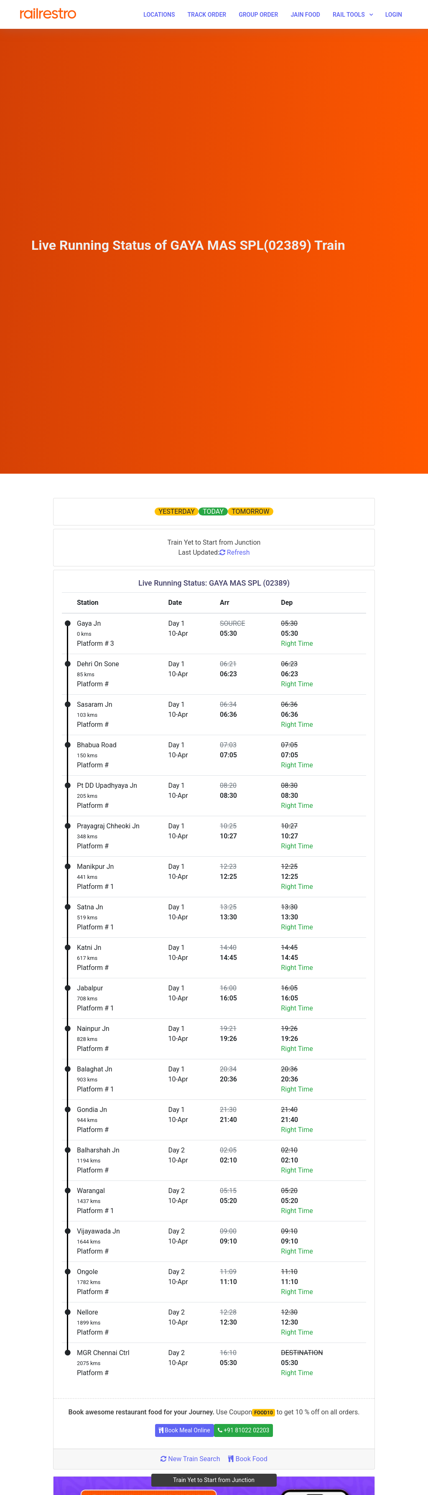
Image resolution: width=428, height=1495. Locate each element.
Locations (159, 14)
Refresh (234, 552)
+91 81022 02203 (244, 1430)
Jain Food (305, 14)
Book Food (247, 1459)
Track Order (206, 14)
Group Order (258, 14)
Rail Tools (349, 14)
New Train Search (190, 1459)
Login (393, 14)
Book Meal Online (184, 1430)
